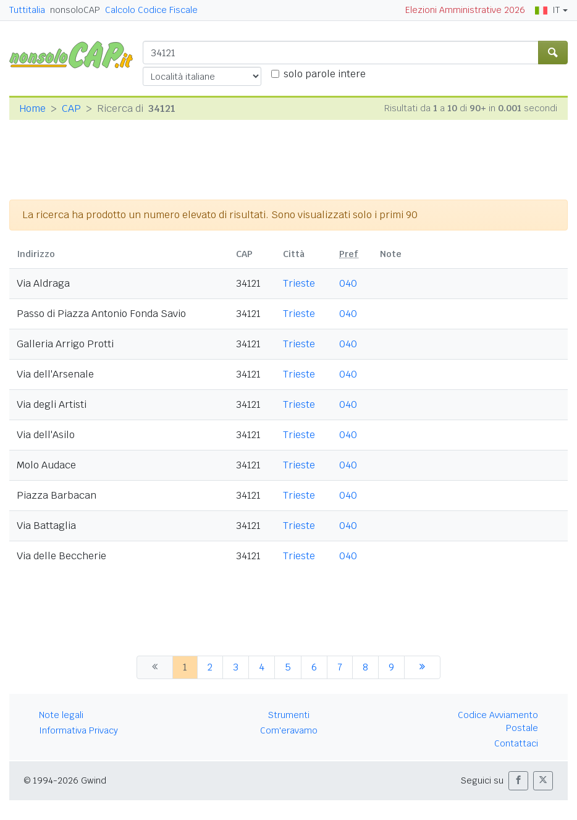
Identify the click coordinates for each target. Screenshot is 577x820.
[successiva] (422, 667)
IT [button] (547, 9)
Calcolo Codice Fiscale (151, 9)
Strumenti (289, 715)
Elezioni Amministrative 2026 (465, 9)
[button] (518, 780)
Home (32, 108)
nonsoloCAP (75, 9)
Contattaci (516, 743)
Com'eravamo (289, 730)
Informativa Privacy (78, 730)
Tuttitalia (27, 9)
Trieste (299, 283)
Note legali (61, 715)
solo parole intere (325, 73)
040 (348, 283)
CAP (71, 108)
